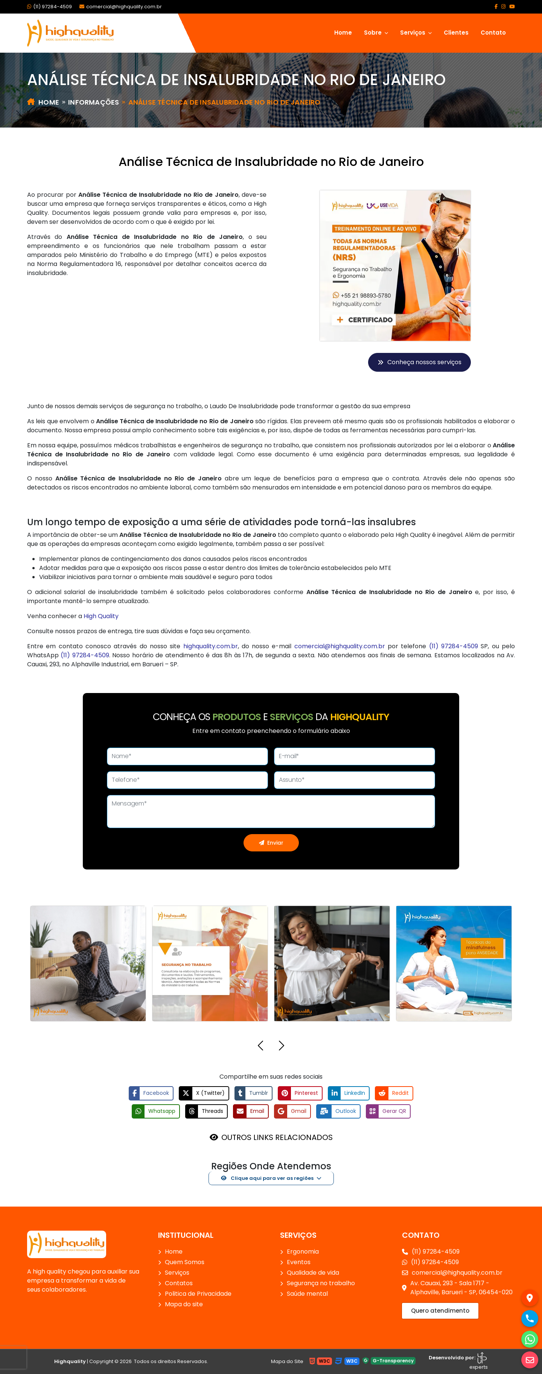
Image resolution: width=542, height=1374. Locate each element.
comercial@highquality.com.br (120, 6)
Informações (93, 102)
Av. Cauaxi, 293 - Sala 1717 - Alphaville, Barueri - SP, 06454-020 (457, 1287)
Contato (493, 32)
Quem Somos (184, 1262)
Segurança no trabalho (321, 1283)
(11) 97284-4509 (49, 6)
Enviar (271, 843)
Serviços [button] (413, 32)
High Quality (101, 616)
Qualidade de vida (313, 1272)
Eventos (299, 1262)
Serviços (177, 1272)
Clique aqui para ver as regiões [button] (267, 1178)
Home (343, 32)
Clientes (456, 32)
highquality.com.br (210, 646)
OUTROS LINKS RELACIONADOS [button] (277, 1137)
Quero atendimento (440, 1311)
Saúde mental (307, 1293)
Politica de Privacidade (198, 1293)
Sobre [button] (373, 32)
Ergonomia (303, 1251)
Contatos (179, 1283)
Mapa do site (184, 1304)
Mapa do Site (287, 1361)
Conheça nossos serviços (419, 362)
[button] (260, 1047)
